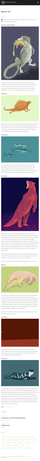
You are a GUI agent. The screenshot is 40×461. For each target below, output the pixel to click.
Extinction (9, 439)
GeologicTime (24, 439)
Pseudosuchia (9, 445)
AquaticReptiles (10, 437)
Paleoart (3, 16)
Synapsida (14, 447)
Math (8, 442)
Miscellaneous (14, 442)
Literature (4, 442)
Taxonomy (27, 447)
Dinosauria (32, 437)
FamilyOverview (16, 439)
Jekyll (8, 457)
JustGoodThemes (26, 456)
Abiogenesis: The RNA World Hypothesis (13, 418)
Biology (8, 420)
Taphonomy (20, 447)
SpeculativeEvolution (6, 447)
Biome (21, 437)
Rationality (22, 445)
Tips (31, 447)
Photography (26, 442)
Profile (3, 445)
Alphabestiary (5, 425)
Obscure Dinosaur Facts (10, 2)
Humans (30, 439)
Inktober (35, 439)
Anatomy (3, 437)
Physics (32, 442)
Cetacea (26, 437)
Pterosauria (16, 445)
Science (27, 445)
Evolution (3, 420)
